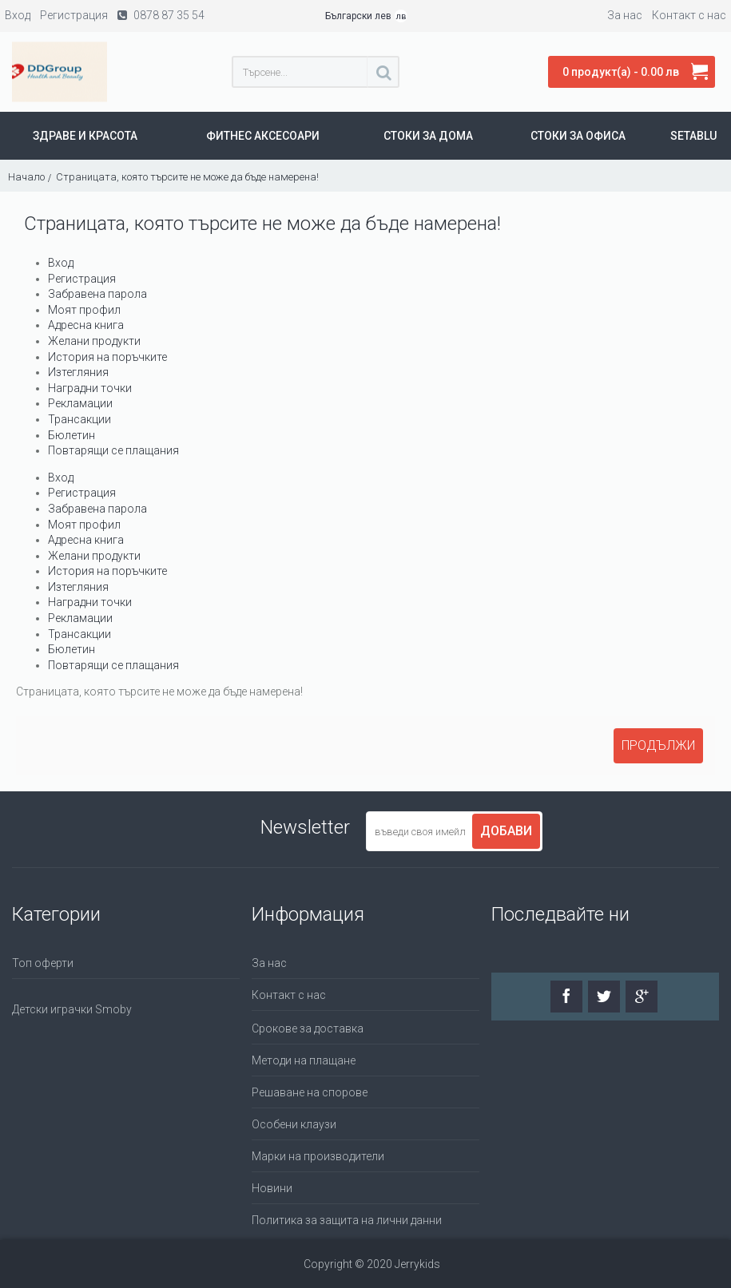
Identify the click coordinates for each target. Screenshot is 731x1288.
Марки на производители (318, 1156)
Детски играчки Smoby (72, 1009)
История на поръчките (107, 357)
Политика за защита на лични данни (347, 1220)
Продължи (658, 745)
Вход (60, 262)
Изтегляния (78, 372)
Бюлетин (71, 435)
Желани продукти (94, 341)
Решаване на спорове (309, 1092)
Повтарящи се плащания (113, 450)
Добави (506, 830)
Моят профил (84, 309)
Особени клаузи (294, 1124)
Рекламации (80, 403)
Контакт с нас (289, 995)
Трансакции (79, 419)
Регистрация (82, 278)
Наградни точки (90, 388)
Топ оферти (42, 963)
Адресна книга (86, 325)
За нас (269, 963)
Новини (272, 1188)
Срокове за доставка (308, 1028)
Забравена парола (97, 293)
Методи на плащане (304, 1060)
